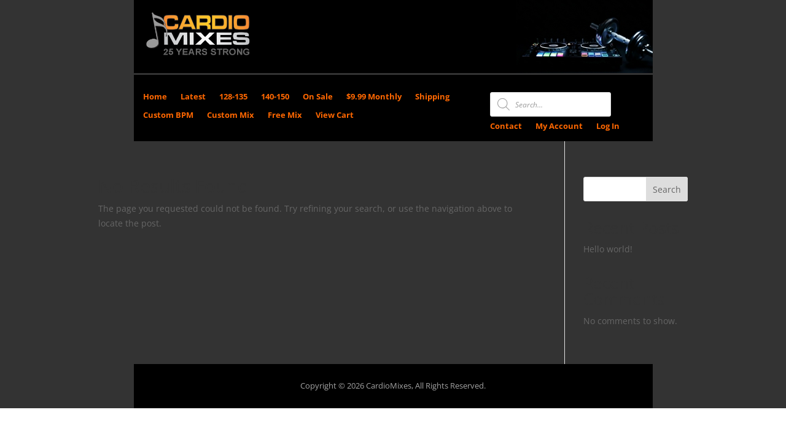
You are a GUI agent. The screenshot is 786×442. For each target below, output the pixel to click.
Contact (506, 126)
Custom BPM (168, 115)
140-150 (275, 97)
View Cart (335, 115)
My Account (559, 126)
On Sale (318, 97)
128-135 (233, 97)
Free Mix (285, 115)
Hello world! (607, 249)
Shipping (432, 97)
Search (667, 189)
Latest (193, 97)
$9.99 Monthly (374, 97)
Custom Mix (230, 115)
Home (155, 97)
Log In (608, 126)
